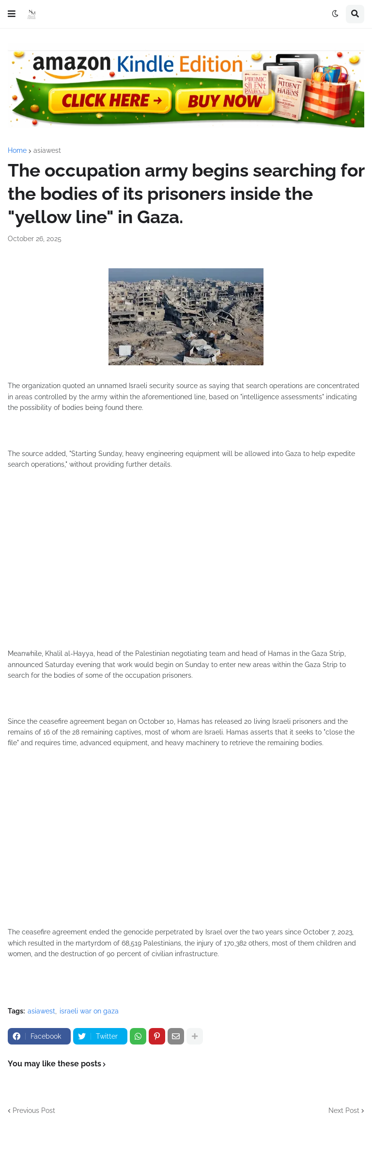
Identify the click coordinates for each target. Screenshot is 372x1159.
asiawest (47, 150)
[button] (11, 14)
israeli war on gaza (89, 1011)
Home (17, 150)
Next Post (343, 1110)
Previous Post (34, 1110)
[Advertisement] (186, 568)
